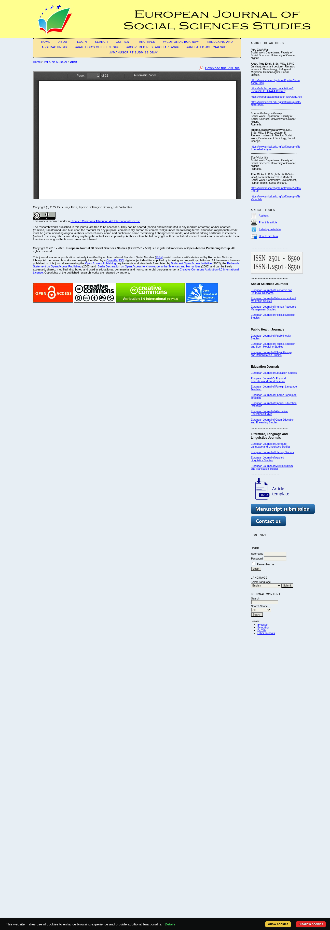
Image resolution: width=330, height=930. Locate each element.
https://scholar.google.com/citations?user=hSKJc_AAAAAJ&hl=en (272, 90)
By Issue (262, 624)
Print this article (268, 222)
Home (45, 41)
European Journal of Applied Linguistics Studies (267, 459)
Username (257, 553)
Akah (73, 61)
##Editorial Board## (181, 41)
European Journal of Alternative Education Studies (269, 413)
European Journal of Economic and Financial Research (271, 291)
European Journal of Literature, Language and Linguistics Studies (270, 445)
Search (101, 41)
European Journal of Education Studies (274, 372)
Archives (147, 41)
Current (123, 41)
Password (257, 558)
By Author (263, 627)
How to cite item (268, 236)
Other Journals (266, 633)
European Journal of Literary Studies (272, 452)
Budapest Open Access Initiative (191, 263)
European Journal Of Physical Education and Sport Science (268, 380)
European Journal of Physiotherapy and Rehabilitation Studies (271, 353)
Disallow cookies (310, 924)
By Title (261, 630)
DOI (121, 260)
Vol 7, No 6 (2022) (55, 61)
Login (82, 41)
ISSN (159, 257)
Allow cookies (278, 924)
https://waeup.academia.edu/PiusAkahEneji (276, 96)
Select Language (261, 582)
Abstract (263, 215)
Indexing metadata (270, 229)
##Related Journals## (206, 47)
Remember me (265, 564)
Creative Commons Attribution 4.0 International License (105, 221)
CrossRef (112, 260)
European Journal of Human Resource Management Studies (273, 308)
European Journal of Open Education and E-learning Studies (272, 421)
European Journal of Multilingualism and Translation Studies (272, 467)
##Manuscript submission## (133, 52)
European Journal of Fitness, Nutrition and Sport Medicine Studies (273, 345)
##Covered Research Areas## (153, 47)
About (63, 41)
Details (170, 924)
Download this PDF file (222, 68)
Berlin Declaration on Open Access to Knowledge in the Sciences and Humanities (149, 266)
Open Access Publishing (100, 263)
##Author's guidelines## (96, 47)
